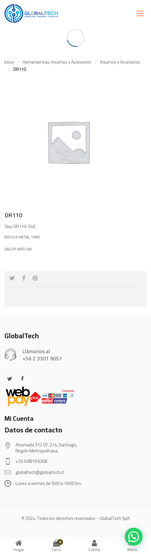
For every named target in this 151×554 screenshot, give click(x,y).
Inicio (9, 62)
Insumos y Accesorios (120, 62)
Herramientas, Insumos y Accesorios (57, 62)
